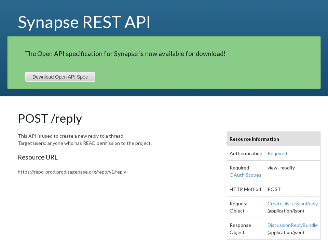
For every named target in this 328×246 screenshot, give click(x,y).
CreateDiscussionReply (293, 203)
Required (277, 153)
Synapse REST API (84, 21)
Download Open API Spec (60, 77)
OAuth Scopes (245, 175)
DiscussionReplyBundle (293, 225)
